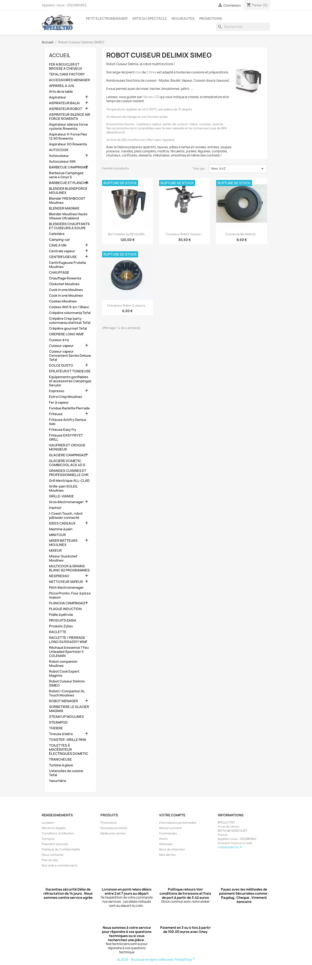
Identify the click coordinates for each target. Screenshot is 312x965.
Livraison (48, 823)
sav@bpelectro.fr (230, 847)
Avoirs (163, 839)
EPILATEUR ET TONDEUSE (70, 371)
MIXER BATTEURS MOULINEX (63, 543)
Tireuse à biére (61, 734)
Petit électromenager (66, 587)
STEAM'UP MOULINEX (66, 717)
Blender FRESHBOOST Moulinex (67, 200)
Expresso (56, 391)
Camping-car (59, 239)
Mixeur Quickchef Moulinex (63, 558)
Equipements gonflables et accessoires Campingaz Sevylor (70, 381)
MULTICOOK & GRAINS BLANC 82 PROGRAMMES (69, 568)
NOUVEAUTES (183, 18)
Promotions (108, 823)
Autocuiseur (59, 156)
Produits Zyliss (61, 626)
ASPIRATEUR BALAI (64, 103)
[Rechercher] (243, 27)
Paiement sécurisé (55, 844)
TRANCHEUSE (60, 759)
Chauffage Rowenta (65, 278)
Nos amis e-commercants (60, 865)
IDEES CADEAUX (62, 523)
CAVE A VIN (57, 245)
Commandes (168, 833)
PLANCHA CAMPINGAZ (67, 603)
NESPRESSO (59, 576)
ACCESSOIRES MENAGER (69, 80)
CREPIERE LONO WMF (66, 334)
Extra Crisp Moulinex (65, 397)
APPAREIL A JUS (61, 86)
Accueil (59, 55)
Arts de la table (61, 91)
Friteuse (56, 414)
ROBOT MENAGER (63, 701)
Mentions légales (54, 828)
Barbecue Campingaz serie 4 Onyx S (66, 175)
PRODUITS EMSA (62, 620)
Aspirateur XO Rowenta (68, 144)
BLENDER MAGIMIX (64, 208)
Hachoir (55, 508)
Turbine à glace (61, 765)
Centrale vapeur (62, 251)
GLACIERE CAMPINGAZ (67, 455)
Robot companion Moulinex (63, 663)
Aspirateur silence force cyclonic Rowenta (68, 126)
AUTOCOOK (59, 150)
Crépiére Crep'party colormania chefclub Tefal (69, 320)
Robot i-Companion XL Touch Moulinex (67, 693)
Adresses (166, 844)
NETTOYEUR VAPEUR (66, 582)
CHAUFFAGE (59, 272)
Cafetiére (57, 234)
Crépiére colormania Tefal (70, 313)
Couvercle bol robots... (241, 234)
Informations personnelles (177, 823)
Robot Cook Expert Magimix (64, 673)
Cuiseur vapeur (61, 346)
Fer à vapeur (59, 402)
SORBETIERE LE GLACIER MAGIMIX (69, 709)
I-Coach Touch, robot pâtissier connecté (66, 515)
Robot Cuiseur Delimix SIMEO (67, 683)
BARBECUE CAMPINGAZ (68, 167)
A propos (48, 839)
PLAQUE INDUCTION (65, 609)
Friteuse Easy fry (62, 429)
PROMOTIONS (210, 18)
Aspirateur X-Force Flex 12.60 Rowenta (68, 136)
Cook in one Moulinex (66, 290)
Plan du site (50, 860)
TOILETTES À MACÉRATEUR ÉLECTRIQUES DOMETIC (68, 749)
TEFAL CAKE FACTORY (67, 74)
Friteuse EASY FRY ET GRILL (66, 437)
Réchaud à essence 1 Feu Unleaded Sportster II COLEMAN (69, 651)
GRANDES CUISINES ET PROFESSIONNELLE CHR (68, 473)
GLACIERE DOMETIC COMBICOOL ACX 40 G (67, 463)
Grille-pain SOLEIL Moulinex (63, 488)
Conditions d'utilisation (58, 833)
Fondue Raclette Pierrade (69, 408)
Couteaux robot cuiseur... (184, 234)
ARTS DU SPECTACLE (149, 18)
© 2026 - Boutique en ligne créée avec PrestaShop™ (156, 959)
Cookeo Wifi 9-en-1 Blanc (69, 307)
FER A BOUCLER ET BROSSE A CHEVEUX (65, 66)
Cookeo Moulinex (63, 301)
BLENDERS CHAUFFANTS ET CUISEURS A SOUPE (69, 226)
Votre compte (172, 815)
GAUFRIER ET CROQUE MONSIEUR (67, 447)
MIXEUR (55, 550)
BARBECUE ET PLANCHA (68, 183)
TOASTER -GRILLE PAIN (67, 740)
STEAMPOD (58, 722)
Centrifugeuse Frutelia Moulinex (67, 265)
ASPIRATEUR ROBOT (65, 109)
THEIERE (56, 728)
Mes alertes (167, 855)
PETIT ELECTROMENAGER (107, 18)
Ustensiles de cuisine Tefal (66, 773)
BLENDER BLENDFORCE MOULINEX (68, 191)
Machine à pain (60, 529)
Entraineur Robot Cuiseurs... (127, 305)
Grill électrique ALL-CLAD (69, 480)
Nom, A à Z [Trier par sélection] (238, 168)
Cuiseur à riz (59, 340)
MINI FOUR (57, 535)
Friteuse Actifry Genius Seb (67, 422)
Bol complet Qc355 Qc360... (127, 234)
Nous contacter (53, 855)
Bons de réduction (172, 849)
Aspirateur (57, 97)
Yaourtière (57, 781)
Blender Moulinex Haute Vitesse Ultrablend (68, 216)
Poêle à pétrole (61, 615)
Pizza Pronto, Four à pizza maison (70, 595)
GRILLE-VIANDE (61, 496)
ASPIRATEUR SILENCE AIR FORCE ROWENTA (69, 116)
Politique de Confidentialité (61, 849)
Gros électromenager (66, 502)
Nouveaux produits (113, 828)
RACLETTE (57, 632)
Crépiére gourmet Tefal (68, 328)
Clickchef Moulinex (64, 284)
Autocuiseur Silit (62, 161)
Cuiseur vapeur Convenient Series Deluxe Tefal (70, 355)
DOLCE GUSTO (61, 365)
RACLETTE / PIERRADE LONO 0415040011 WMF (68, 640)
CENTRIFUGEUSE (63, 257)
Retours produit (170, 828)
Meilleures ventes (113, 833)
